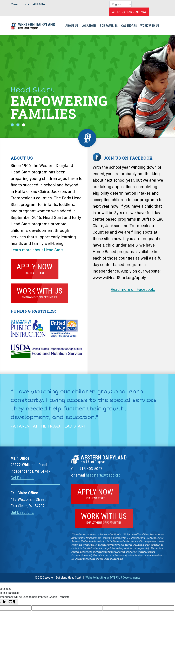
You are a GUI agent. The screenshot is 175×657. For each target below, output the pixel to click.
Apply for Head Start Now (129, 11)
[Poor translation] (12, 604)
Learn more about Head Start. (38, 250)
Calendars (129, 25)
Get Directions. (23, 478)
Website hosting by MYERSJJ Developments (112, 579)
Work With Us (149, 25)
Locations (89, 25)
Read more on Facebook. (133, 289)
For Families (109, 25)
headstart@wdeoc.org (104, 476)
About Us (71, 25)
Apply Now (35, 268)
